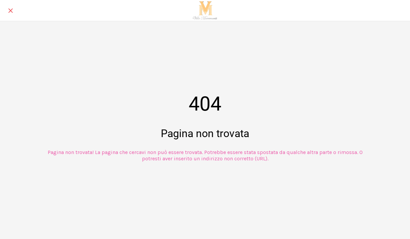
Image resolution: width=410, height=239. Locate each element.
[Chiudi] (11, 11)
